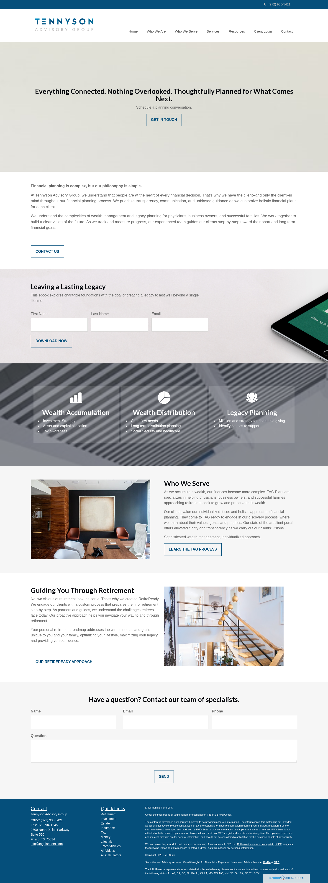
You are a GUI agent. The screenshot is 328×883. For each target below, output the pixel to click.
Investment (108, 819)
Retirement (108, 814)
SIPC (276, 862)
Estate (105, 823)
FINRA (266, 862)
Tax (103, 832)
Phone (217, 711)
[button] (159, 25)
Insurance (108, 828)
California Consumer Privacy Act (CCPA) (259, 844)
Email (156, 314)
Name (36, 711)
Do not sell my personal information (234, 848)
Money (105, 837)
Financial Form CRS (161, 807)
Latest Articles (111, 846)
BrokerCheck (224, 814)
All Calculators (111, 855)
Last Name (100, 314)
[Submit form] (51, 341)
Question (38, 736)
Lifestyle (107, 841)
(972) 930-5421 (277, 4)
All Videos (108, 850)
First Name (40, 314)
